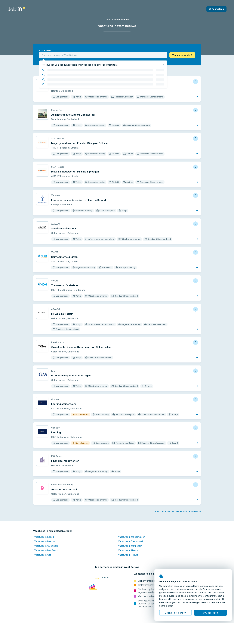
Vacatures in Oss (42, 555)
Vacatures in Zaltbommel (130, 541)
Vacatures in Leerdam (45, 541)
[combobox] (103, 55)
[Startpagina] (16, 9)
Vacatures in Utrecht (128, 550)
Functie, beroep (45, 51)
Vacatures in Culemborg (46, 546)
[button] (182, 55)
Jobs (107, 19)
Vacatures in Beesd (44, 537)
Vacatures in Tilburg (128, 555)
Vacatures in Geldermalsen (131, 537)
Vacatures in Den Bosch (46, 550)
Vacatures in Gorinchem (130, 546)
